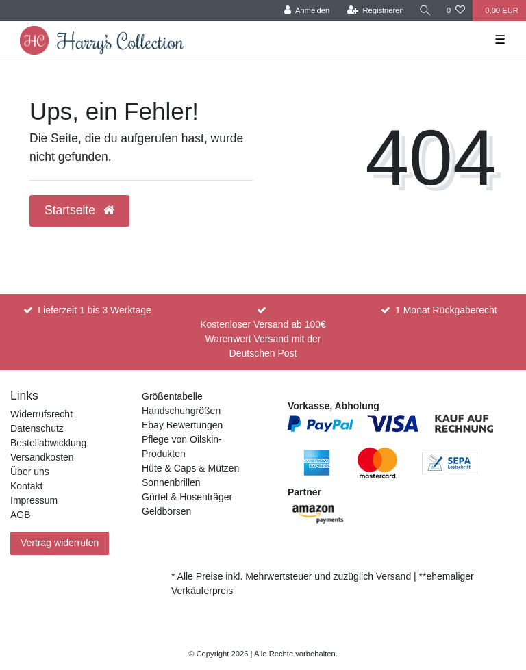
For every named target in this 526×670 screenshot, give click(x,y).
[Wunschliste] (456, 10)
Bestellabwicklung (48, 442)
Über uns (29, 471)
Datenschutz (37, 428)
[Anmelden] (307, 10)
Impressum (34, 500)
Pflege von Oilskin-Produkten (182, 446)
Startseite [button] (79, 210)
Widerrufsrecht (41, 414)
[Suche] (425, 10)
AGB (20, 514)
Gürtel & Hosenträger (187, 496)
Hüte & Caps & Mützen (190, 468)
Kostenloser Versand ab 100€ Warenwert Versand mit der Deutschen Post (263, 339)
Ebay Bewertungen (182, 425)
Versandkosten (42, 457)
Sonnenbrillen (171, 482)
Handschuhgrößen (181, 410)
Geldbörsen (166, 511)
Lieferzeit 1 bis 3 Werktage (94, 310)
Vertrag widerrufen (60, 542)
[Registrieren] (376, 10)
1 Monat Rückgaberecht (446, 310)
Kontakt (26, 485)
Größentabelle (172, 396)
